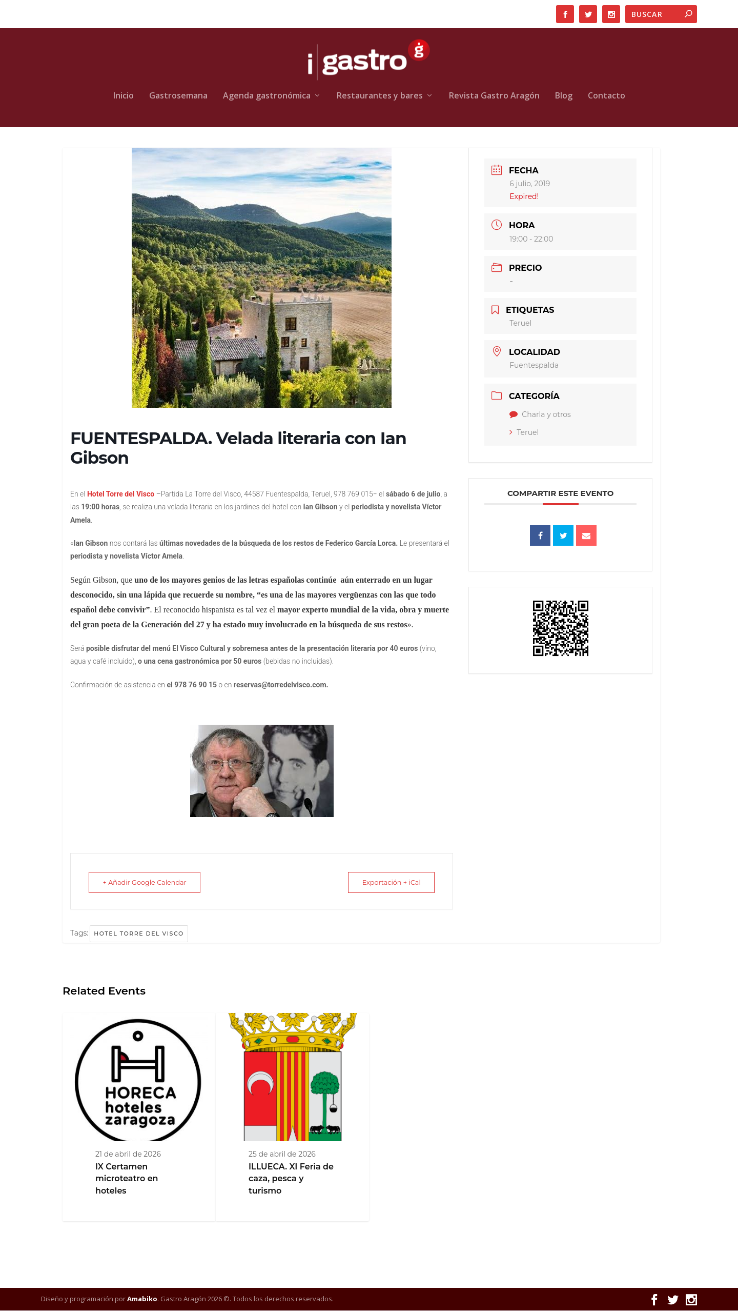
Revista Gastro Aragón (494, 97)
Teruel (524, 433)
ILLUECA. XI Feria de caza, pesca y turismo (291, 1179)
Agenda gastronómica (267, 97)
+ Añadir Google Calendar (149, 883)
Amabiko (142, 1299)
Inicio (123, 97)
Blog (563, 97)
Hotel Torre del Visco (138, 934)
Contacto (606, 97)
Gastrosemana (178, 97)
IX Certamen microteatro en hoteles (126, 1179)
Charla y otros (540, 415)
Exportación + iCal (387, 883)
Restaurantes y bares (380, 97)
